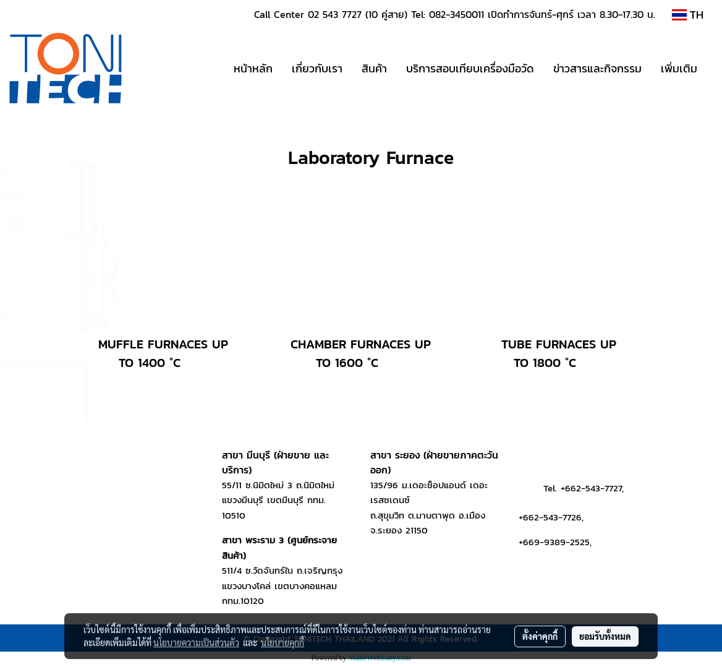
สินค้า (374, 68)
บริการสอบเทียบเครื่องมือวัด (470, 68)
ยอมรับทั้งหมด (605, 636)
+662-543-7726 (550, 517)
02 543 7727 (335, 14)
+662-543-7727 (591, 488)
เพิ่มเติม (679, 68)
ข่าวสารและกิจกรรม (597, 68)
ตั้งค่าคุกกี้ (540, 636)
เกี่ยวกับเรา (317, 68)
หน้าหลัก (253, 68)
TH (687, 14)
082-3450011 (456, 14)
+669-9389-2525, (555, 542)
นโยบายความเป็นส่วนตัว (196, 642)
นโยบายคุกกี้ (282, 642)
